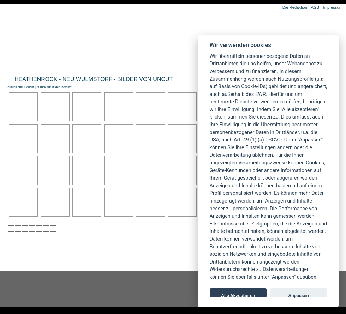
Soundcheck (185, 62)
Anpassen (298, 295)
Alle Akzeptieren (238, 295)
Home (13, 62)
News (36, 62)
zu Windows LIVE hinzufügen (53, 228)
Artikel (149, 62)
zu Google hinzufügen (32, 228)
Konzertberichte (107, 62)
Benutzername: (264, 26)
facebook (136, 289)
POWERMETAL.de (120, 30)
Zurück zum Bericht (20, 87)
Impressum (332, 7)
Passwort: (259, 32)
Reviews (64, 62)
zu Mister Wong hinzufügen (18, 228)
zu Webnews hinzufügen (25, 228)
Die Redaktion (294, 7)
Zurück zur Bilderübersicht (54, 87)
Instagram (57, 289)
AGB (315, 7)
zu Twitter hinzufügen (11, 228)
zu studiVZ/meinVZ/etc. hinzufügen (39, 228)
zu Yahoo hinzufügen (46, 228)
